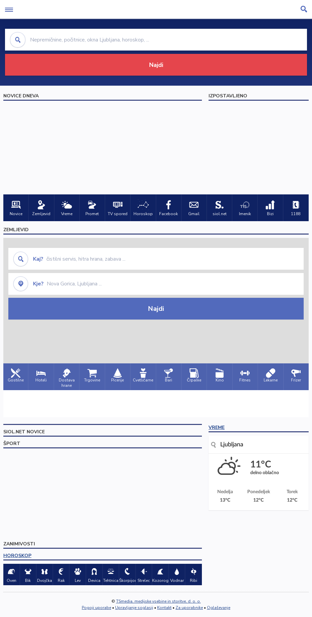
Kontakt (164, 607)
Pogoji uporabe (96, 607)
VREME (217, 427)
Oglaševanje (218, 607)
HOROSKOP (17, 555)
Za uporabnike (189, 607)
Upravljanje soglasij (134, 607)
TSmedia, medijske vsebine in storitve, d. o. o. (158, 601)
